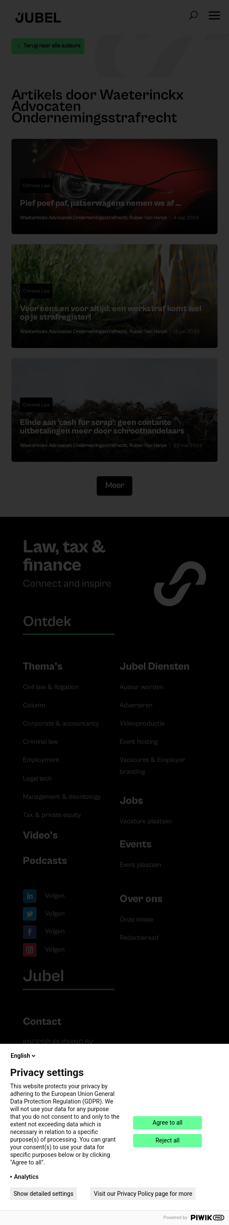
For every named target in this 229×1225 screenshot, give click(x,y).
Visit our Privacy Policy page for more (143, 1193)
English (24, 1055)
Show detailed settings (43, 1193)
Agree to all (167, 1122)
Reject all (168, 1140)
